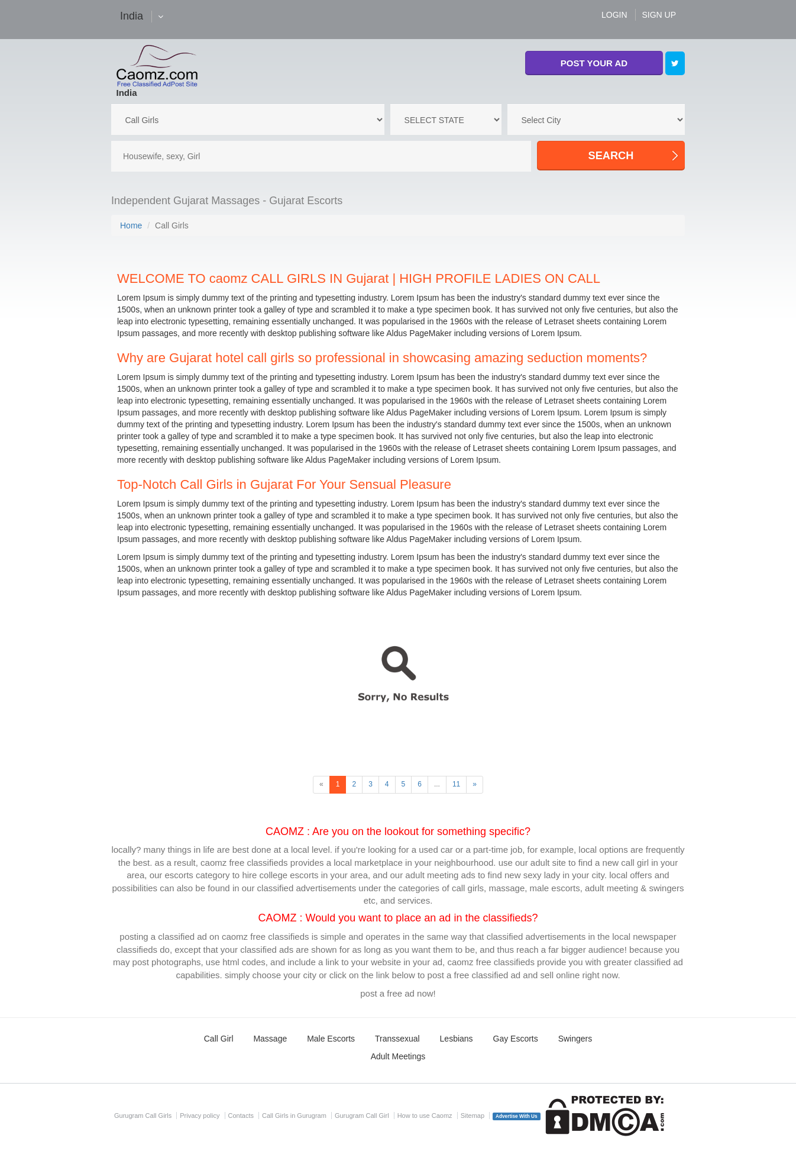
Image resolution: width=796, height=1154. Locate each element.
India (127, 93)
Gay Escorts (515, 1038)
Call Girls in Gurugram (294, 1115)
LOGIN (614, 15)
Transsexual (397, 1038)
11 (456, 784)
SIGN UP (659, 15)
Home (131, 225)
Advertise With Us (517, 1116)
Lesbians (456, 1038)
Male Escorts (331, 1038)
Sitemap (472, 1115)
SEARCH (611, 156)
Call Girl (219, 1038)
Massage (270, 1038)
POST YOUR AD (594, 63)
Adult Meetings (398, 1056)
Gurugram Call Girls (143, 1115)
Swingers (575, 1038)
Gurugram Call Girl (362, 1115)
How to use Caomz (424, 1115)
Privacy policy (199, 1115)
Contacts (241, 1115)
